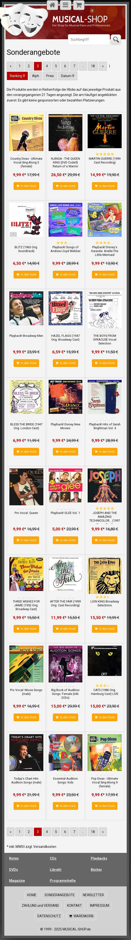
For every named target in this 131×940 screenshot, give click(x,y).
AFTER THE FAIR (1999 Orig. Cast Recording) (65, 603)
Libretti (55, 870)
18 (93, 66)
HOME (31, 895)
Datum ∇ (67, 76)
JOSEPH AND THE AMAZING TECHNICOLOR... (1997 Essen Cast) (104, 518)
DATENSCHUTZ (49, 916)
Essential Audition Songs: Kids (65, 780)
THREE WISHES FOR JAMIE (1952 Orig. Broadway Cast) (26, 605)
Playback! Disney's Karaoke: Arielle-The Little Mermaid (104, 251)
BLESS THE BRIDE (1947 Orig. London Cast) (26, 426)
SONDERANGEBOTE (60, 895)
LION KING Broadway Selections (105, 603)
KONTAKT (74, 905)
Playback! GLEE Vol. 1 (65, 513)
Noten (14, 858)
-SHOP (80, 19)
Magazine (17, 881)
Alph (35, 76)
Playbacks (99, 858)
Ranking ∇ (17, 76)
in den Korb (26, 186)
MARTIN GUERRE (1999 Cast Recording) (104, 160)
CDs (53, 858)
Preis (50, 76)
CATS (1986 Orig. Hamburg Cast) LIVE (104, 692)
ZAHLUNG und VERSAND (40, 905)
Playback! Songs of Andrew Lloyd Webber (65, 249)
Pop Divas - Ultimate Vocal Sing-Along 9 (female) (104, 782)
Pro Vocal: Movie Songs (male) (26, 692)
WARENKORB (81, 916)
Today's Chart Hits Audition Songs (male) (26, 780)
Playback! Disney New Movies (65, 426)
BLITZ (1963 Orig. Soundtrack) (26, 249)
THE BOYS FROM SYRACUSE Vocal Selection (104, 339)
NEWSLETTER (93, 895)
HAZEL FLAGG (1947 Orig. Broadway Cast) (65, 337)
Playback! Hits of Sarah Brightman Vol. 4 (104, 426)
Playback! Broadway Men (26, 336)
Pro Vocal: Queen (26, 513)
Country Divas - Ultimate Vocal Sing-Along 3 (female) (26, 162)
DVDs (13, 870)
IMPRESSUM (99, 905)
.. (83, 66)
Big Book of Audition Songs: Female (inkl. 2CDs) (65, 694)
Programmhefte (63, 881)
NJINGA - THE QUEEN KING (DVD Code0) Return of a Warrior (65, 162)
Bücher (96, 870)
